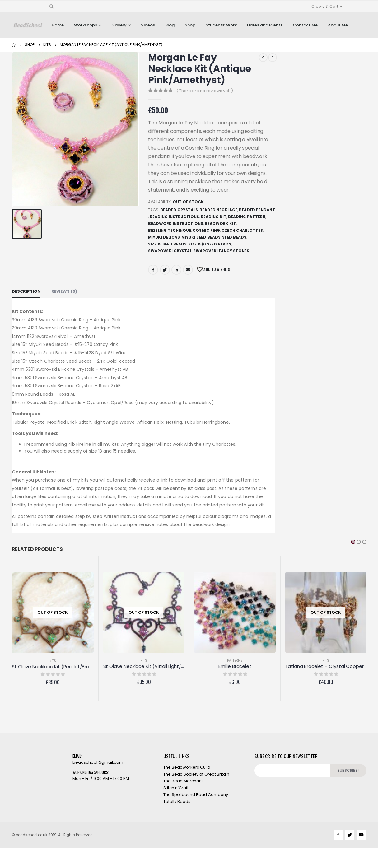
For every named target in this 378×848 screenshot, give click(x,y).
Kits (52, 661)
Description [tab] (26, 291)
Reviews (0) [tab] (64, 291)
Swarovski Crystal (170, 251)
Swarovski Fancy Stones (221, 251)
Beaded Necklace (218, 209)
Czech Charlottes (242, 230)
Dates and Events (264, 25)
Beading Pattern (246, 216)
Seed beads (234, 237)
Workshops (85, 25)
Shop (190, 25)
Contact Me (305, 25)
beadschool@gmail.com (97, 762)
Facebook (153, 270)
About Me (338, 25)
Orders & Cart (324, 6)
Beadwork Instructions (175, 223)
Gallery (119, 25)
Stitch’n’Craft (176, 788)
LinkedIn (176, 270)
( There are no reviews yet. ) (204, 91)
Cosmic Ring (206, 230)
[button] (353, 542)
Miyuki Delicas (164, 237)
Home (58, 25)
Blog (170, 25)
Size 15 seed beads (167, 244)
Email (188, 270)
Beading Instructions (174, 216)
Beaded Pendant (257, 209)
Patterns (235, 660)
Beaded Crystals (179, 209)
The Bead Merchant (183, 781)
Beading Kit (213, 216)
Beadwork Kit (220, 223)
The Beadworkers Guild (186, 767)
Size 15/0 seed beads (209, 244)
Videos (148, 25)
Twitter (165, 270)
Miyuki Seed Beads (201, 237)
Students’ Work (221, 25)
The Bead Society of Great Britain (196, 774)
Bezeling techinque (169, 230)
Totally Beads (176, 801)
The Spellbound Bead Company (195, 795)
